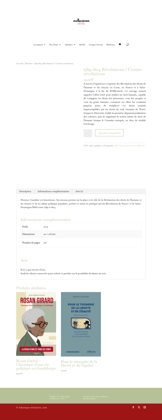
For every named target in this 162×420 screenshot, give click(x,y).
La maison (38, 45)
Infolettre (110, 45)
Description (25, 199)
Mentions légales (89, 407)
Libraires (69, 45)
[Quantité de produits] (88, 133)
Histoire (141, 145)
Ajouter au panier (109, 133)
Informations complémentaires (53, 199)
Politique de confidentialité (60, 405)
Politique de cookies (57, 407)
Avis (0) (79, 199)
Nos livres (53, 45)
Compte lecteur (96, 45)
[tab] (25, 200)
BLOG (82, 45)
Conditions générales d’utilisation (95, 405)
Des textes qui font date (126, 145)
